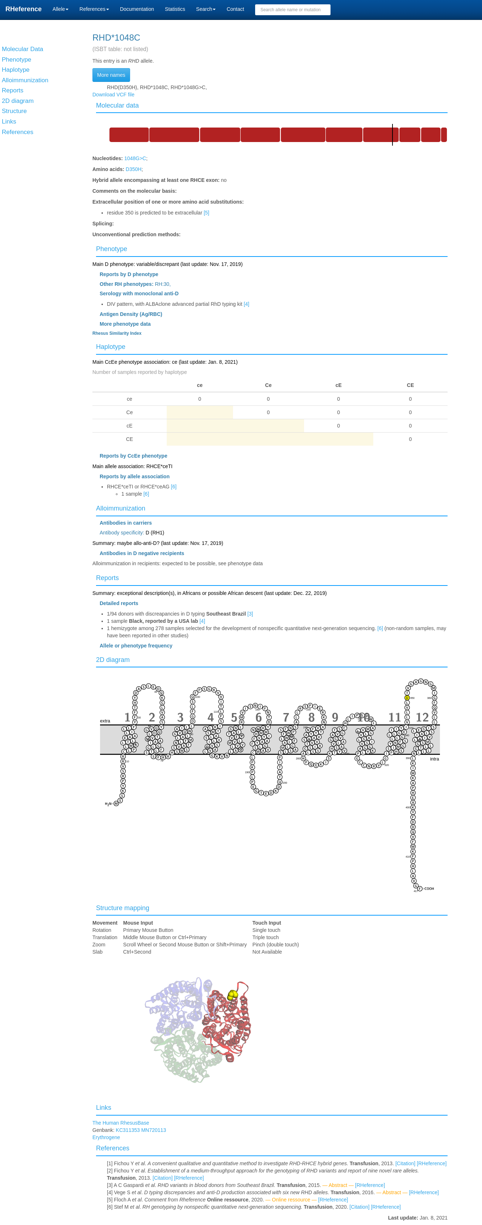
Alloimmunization (120, 508)
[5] (206, 213)
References (112, 1148)
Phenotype (111, 249)
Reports (107, 578)
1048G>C (135, 158)
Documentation (137, 9)
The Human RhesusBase (120, 1123)
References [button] (94, 9)
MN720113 (153, 1130)
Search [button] (206, 9)
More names (111, 75)
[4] (246, 304)
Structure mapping (122, 908)
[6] (174, 486)
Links (103, 1107)
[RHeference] (431, 1163)
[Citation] (405, 1163)
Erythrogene (106, 1137)
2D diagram (113, 659)
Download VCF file (113, 94)
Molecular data (117, 105)
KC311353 (128, 1130)
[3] (250, 614)
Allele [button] (60, 9)
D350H (134, 169)
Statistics (175, 9)
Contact (235, 9)
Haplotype (110, 346)
